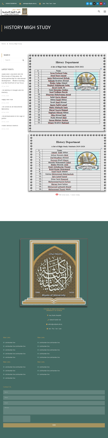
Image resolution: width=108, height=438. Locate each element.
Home (4, 44)
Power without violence (10, 126)
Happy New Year (7, 100)
